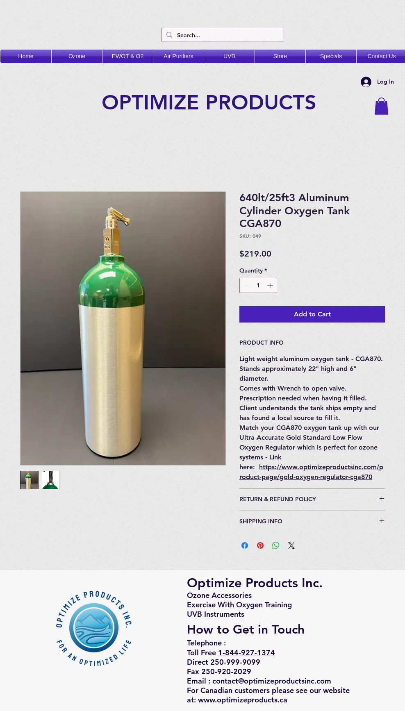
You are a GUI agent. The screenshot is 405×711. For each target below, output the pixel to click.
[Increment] (271, 285)
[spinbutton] (258, 285)
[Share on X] (291, 545)
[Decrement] (246, 285)
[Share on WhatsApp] (276, 545)
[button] (381, 106)
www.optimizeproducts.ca (242, 699)
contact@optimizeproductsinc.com (271, 681)
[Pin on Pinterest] (260, 545)
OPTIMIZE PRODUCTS (212, 102)
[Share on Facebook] (245, 545)
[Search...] (221, 35)
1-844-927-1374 (246, 652)
